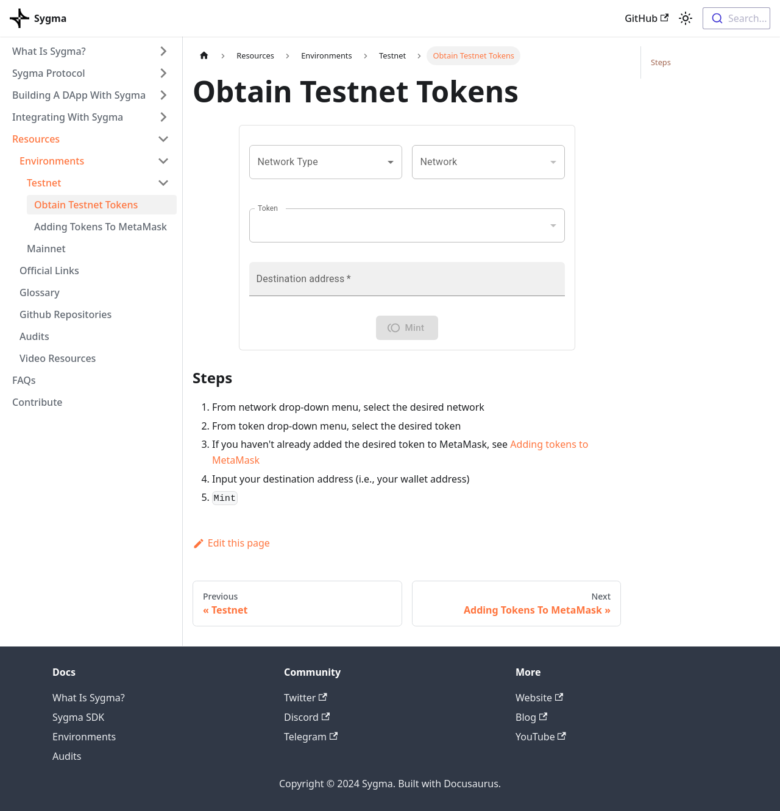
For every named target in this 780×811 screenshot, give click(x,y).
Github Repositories (66, 314)
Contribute (37, 402)
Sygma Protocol (48, 73)
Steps (661, 62)
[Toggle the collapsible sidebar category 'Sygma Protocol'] (163, 73)
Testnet (44, 182)
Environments (52, 161)
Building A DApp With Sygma (79, 95)
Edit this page (231, 543)
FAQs (24, 380)
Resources (36, 139)
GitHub (646, 18)
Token (268, 208)
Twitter (305, 697)
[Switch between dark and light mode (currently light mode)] (685, 18)
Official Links (49, 270)
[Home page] (204, 55)
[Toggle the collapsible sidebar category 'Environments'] (163, 161)
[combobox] (736, 18)
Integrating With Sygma (67, 117)
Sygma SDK (78, 717)
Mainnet (46, 248)
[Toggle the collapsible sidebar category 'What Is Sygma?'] (163, 51)
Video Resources (58, 358)
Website (539, 697)
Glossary (40, 292)
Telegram (311, 736)
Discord (307, 717)
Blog (531, 717)
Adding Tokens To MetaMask (100, 226)
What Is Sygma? (49, 51)
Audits (34, 336)
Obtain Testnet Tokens (86, 204)
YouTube (541, 736)
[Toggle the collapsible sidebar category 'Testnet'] (163, 183)
